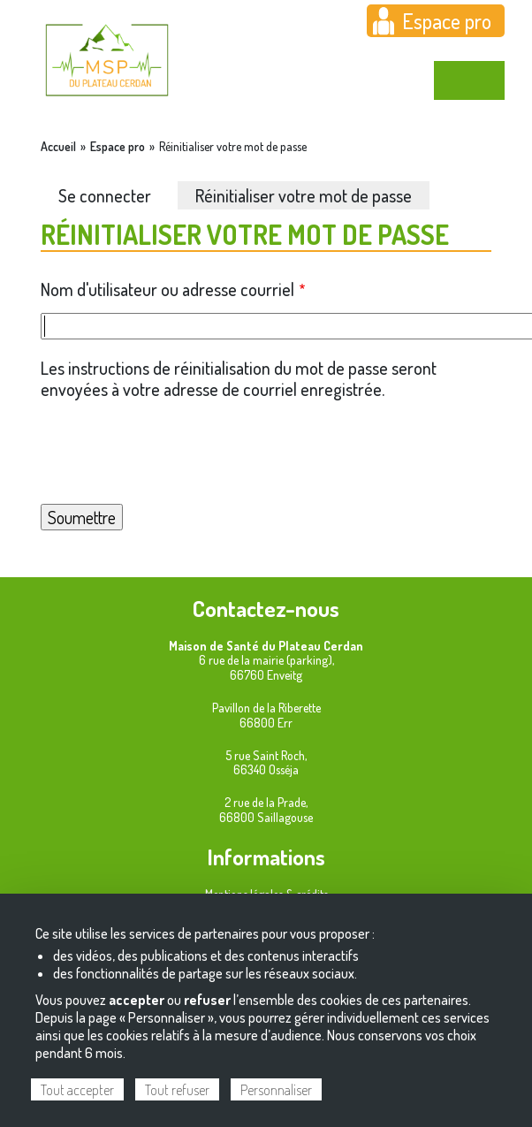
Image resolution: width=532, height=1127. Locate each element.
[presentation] (266, 451)
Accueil (58, 147)
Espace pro (446, 20)
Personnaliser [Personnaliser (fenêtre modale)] (276, 1090)
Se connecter (104, 195)
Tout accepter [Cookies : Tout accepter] (77, 1090)
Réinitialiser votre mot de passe (303, 195)
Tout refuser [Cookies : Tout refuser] (177, 1090)
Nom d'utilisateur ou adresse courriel (167, 289)
